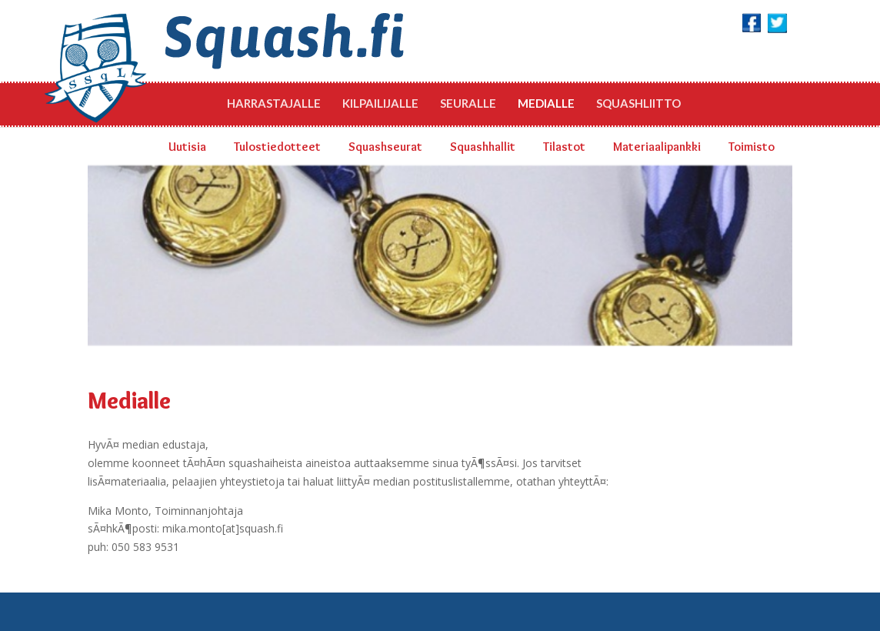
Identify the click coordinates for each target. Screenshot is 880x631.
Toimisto (751, 146)
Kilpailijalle (380, 103)
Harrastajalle (274, 103)
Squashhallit (482, 146)
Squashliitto (638, 103)
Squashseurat (385, 146)
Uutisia (187, 146)
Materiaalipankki (657, 146)
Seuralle (468, 103)
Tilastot (564, 146)
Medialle (546, 103)
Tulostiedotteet (277, 146)
